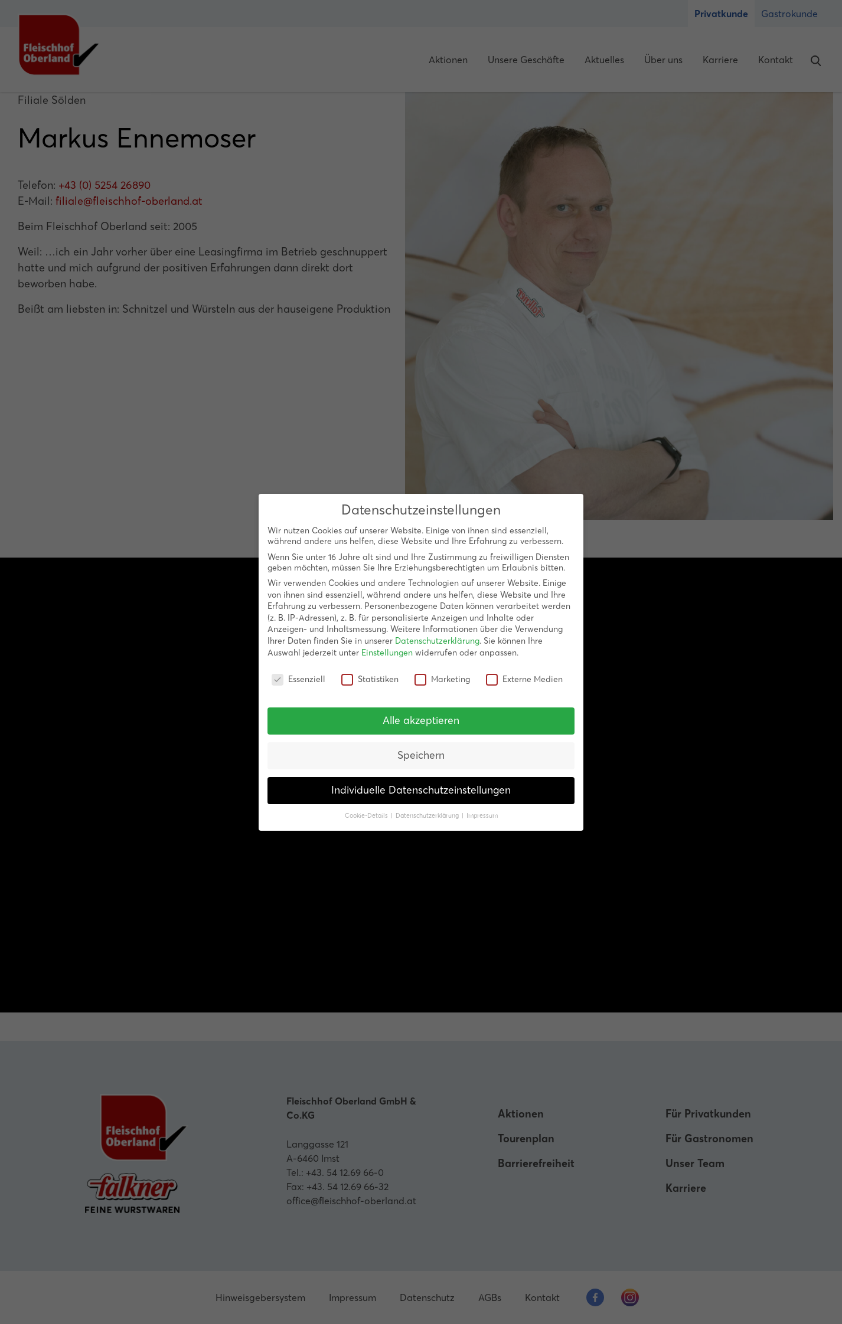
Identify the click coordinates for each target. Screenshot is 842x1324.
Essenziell (298, 679)
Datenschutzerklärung (437, 640)
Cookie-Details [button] (367, 816)
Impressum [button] (482, 816)
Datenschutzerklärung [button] (428, 816)
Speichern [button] (421, 755)
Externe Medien (524, 679)
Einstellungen (387, 652)
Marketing (442, 679)
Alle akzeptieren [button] (421, 720)
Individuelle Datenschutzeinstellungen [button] (421, 790)
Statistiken (370, 679)
